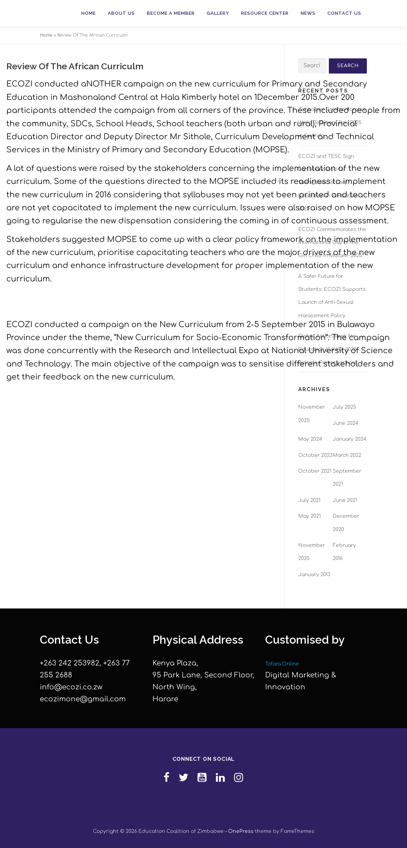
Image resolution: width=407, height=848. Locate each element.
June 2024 (345, 423)
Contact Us (344, 13)
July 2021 (309, 500)
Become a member (171, 13)
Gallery (218, 13)
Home (88, 13)
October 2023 (315, 455)
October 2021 (314, 471)
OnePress (240, 831)
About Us (121, 13)
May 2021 (309, 516)
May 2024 (310, 439)
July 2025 (344, 407)
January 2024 (350, 439)
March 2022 (347, 455)
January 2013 (314, 574)
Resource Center (265, 13)
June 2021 (345, 500)
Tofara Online (282, 664)
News (308, 13)
